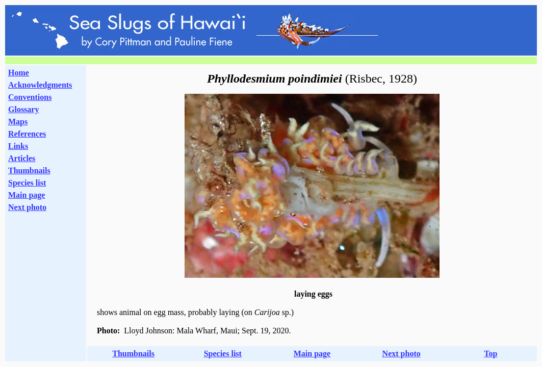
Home (18, 72)
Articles (21, 158)
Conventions (29, 97)
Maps (18, 121)
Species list (27, 182)
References (27, 133)
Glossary (23, 109)
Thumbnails (29, 170)
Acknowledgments (40, 85)
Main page (26, 195)
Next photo (401, 353)
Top (490, 353)
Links (18, 146)
